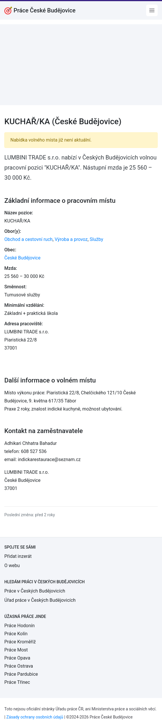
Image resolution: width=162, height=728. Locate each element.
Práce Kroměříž (20, 642)
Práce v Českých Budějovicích (34, 591)
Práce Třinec (17, 682)
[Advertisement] (81, 64)
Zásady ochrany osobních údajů (34, 717)
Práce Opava (17, 658)
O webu (12, 565)
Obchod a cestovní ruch (28, 239)
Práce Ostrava (18, 666)
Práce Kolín (15, 633)
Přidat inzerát (17, 556)
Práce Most (16, 650)
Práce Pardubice (21, 674)
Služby (96, 239)
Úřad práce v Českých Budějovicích (40, 600)
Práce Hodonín (19, 625)
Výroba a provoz (71, 239)
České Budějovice (22, 258)
